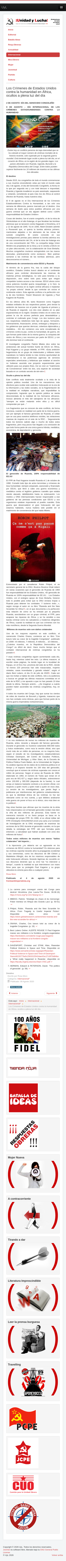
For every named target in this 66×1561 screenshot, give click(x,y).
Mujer (10, 65)
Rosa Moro (11, 874)
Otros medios (16, 987)
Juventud (12, 70)
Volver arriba (57, 1555)
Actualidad (13, 50)
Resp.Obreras (14, 45)
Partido (11, 75)
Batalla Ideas (14, 40)
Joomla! (6, 1550)
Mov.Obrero (13, 60)
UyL (4, 7)
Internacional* (23, 979)
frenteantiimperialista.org (18, 881)
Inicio (10, 30)
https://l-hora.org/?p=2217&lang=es (25, 895)
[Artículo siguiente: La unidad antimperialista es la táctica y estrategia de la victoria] (52, 993)
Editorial (12, 35)
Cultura (11, 80)
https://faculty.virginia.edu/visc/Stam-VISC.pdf (30, 962)
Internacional (14, 55)
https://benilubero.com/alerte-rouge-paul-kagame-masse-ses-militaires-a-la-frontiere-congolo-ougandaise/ (32, 938)
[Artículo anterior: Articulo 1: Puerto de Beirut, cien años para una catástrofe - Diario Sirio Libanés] (13, 993)
